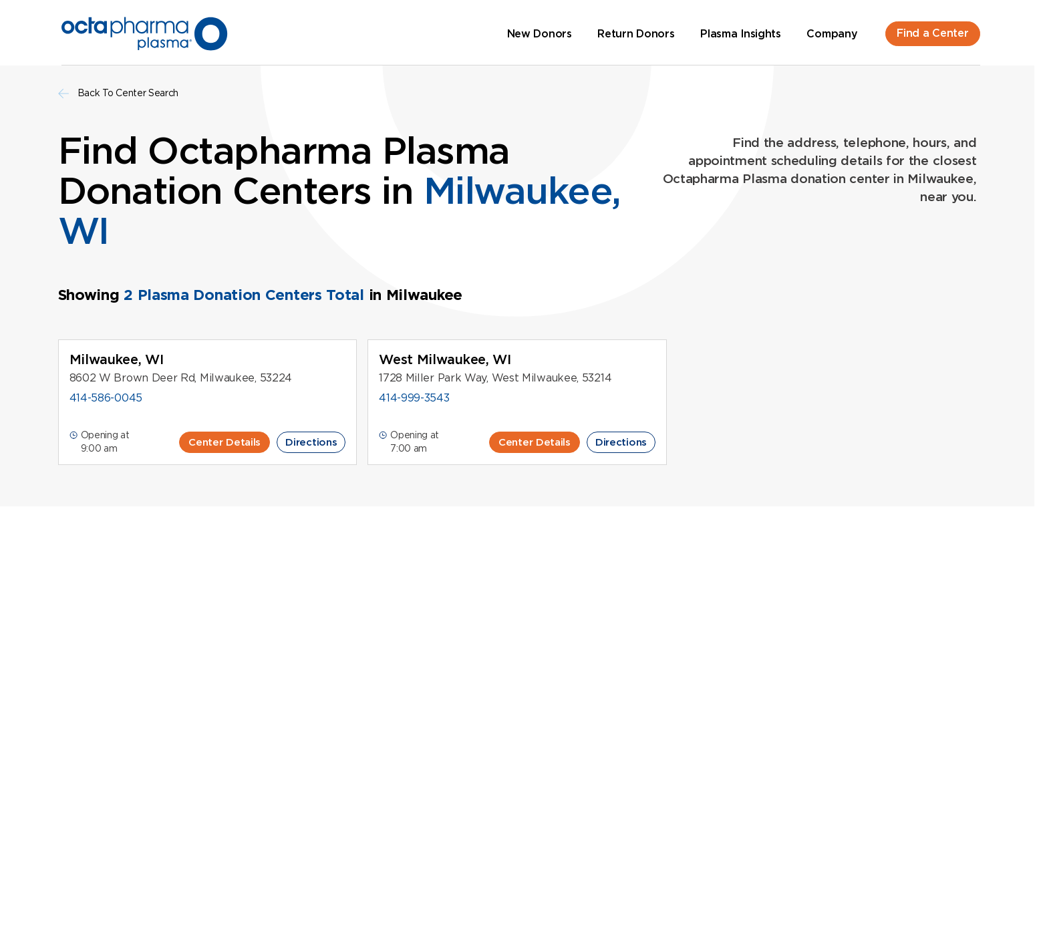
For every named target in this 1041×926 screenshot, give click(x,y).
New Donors (539, 33)
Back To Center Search (118, 93)
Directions (311, 442)
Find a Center (932, 33)
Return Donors (635, 33)
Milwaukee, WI (116, 359)
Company (831, 33)
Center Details (224, 442)
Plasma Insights (740, 33)
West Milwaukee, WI (445, 359)
